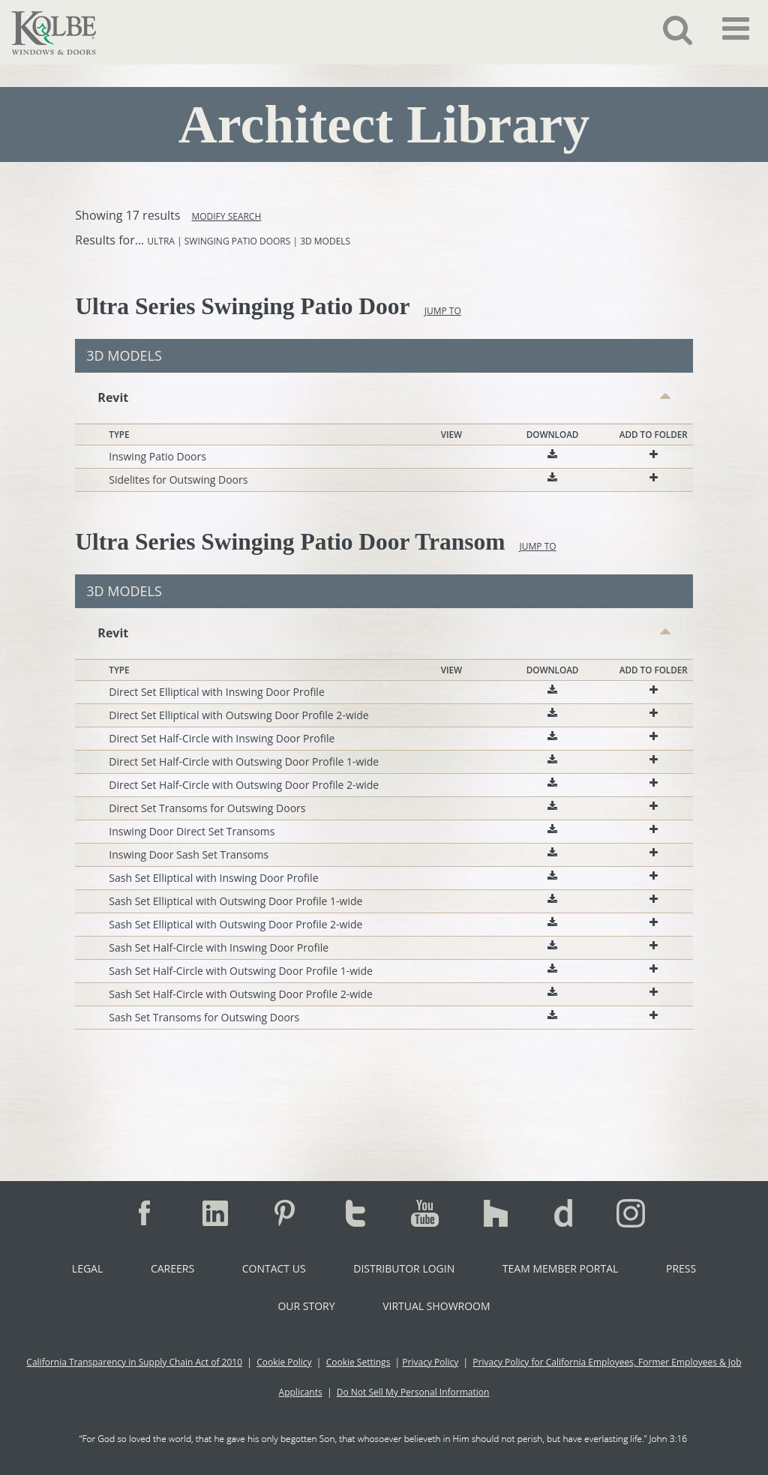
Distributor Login (403, 1268)
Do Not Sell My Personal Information (413, 1392)
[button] (666, 29)
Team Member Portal (560, 1268)
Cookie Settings (358, 1362)
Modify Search (226, 216)
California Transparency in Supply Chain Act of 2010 (134, 1362)
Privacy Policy (430, 1362)
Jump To (442, 310)
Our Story (306, 1306)
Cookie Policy (283, 1362)
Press (681, 1268)
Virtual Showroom (436, 1306)
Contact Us (274, 1268)
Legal (87, 1268)
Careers (172, 1268)
